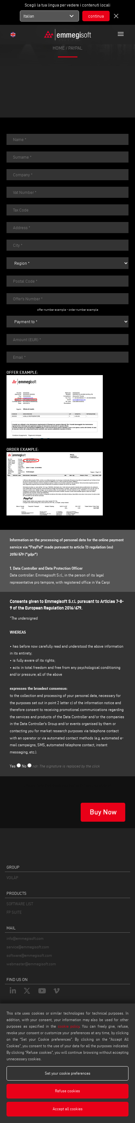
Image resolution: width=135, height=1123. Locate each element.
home (59, 48)
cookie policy (69, 1026)
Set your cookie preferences (67, 1073)
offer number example (51, 309)
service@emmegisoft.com (28, 947)
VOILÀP (12, 878)
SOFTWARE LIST (20, 904)
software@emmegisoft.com (29, 955)
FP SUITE (14, 912)
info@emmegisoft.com (25, 938)
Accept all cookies (68, 1109)
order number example (83, 309)
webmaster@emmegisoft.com (31, 964)
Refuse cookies (67, 1091)
